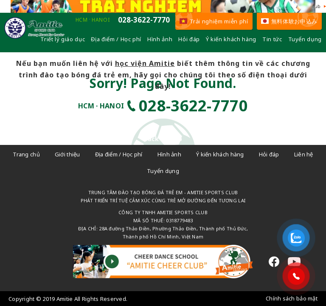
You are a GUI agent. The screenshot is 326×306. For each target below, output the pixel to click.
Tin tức (272, 39)
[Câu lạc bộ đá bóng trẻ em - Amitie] (34, 36)
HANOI (101, 20)
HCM (82, 20)
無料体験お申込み (289, 21)
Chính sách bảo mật (292, 298)
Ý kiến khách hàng (231, 39)
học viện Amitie (145, 63)
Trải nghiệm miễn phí (214, 21)
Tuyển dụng (305, 39)
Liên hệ (303, 154)
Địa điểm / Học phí (116, 39)
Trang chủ (26, 154)
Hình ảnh (159, 39)
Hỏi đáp (189, 39)
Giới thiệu (67, 154)
